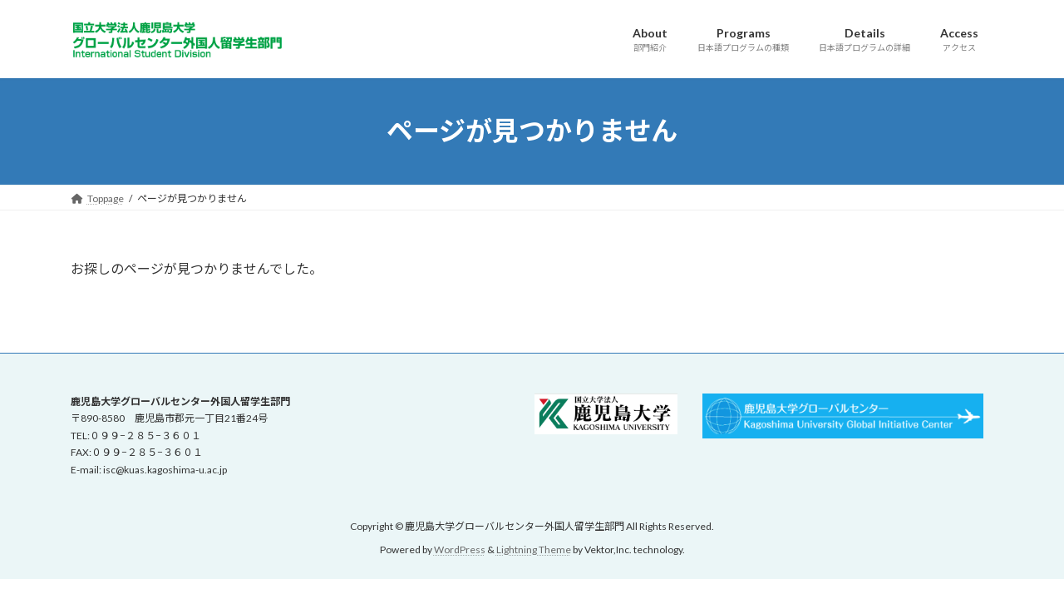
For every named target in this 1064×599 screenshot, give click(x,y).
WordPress (459, 549)
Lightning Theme (533, 549)
